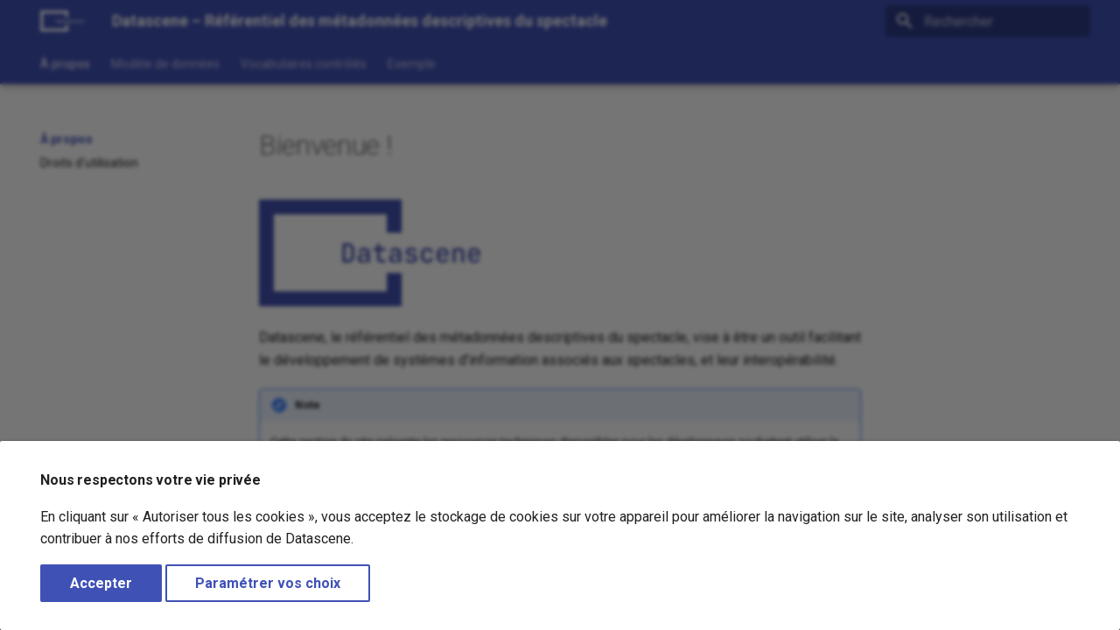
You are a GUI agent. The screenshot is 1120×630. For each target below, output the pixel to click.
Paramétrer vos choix (267, 583)
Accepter (101, 583)
